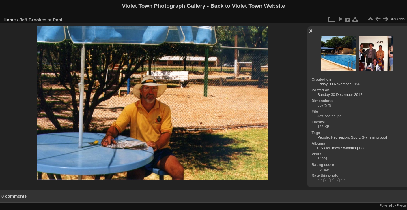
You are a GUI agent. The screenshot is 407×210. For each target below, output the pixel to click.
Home (9, 19)
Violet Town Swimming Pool (343, 148)
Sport (355, 137)
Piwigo (401, 205)
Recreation (340, 137)
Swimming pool (374, 137)
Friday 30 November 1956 (339, 84)
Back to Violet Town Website (247, 6)
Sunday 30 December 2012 (340, 94)
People (323, 137)
